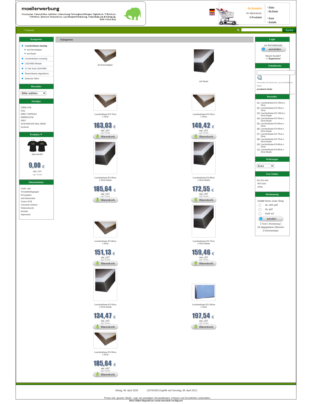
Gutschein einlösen (29, 205)
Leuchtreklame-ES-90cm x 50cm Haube (105, 178)
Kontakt (272, 22)
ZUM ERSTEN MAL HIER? (33, 124)
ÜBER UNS (26, 107)
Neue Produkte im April (67, 90)
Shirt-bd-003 (37, 154)
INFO (23, 120)
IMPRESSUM (27, 117)
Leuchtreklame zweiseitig (36, 58)
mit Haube (31, 53)
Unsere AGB (26, 201)
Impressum (25, 214)
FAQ (23, 111)
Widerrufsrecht (27, 208)
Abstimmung (274, 224)
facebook (25, 127)
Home (271, 7)
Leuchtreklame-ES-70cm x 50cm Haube (204, 242)
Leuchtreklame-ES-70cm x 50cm (105, 115)
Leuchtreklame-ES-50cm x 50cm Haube (105, 305)
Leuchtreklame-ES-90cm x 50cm (105, 353)
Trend (264, 224)
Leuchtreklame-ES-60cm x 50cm (105, 242)
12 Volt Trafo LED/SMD (35, 68)
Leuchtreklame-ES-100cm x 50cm (203, 305)
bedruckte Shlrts (32, 78)
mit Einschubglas (34, 49)
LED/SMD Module (33, 63)
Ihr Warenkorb (255, 8)
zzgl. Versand (37, 175)
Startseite (29, 30)
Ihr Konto (273, 11)
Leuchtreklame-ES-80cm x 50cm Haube (204, 178)
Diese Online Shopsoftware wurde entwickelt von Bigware (156, 400)
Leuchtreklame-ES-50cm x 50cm (204, 115)
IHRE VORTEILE (29, 114)
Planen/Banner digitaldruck (37, 73)
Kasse (271, 18)
